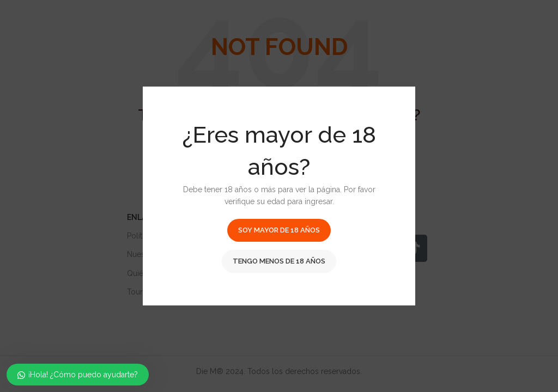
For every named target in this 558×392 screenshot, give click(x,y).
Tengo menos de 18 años (279, 261)
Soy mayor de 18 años (279, 230)
